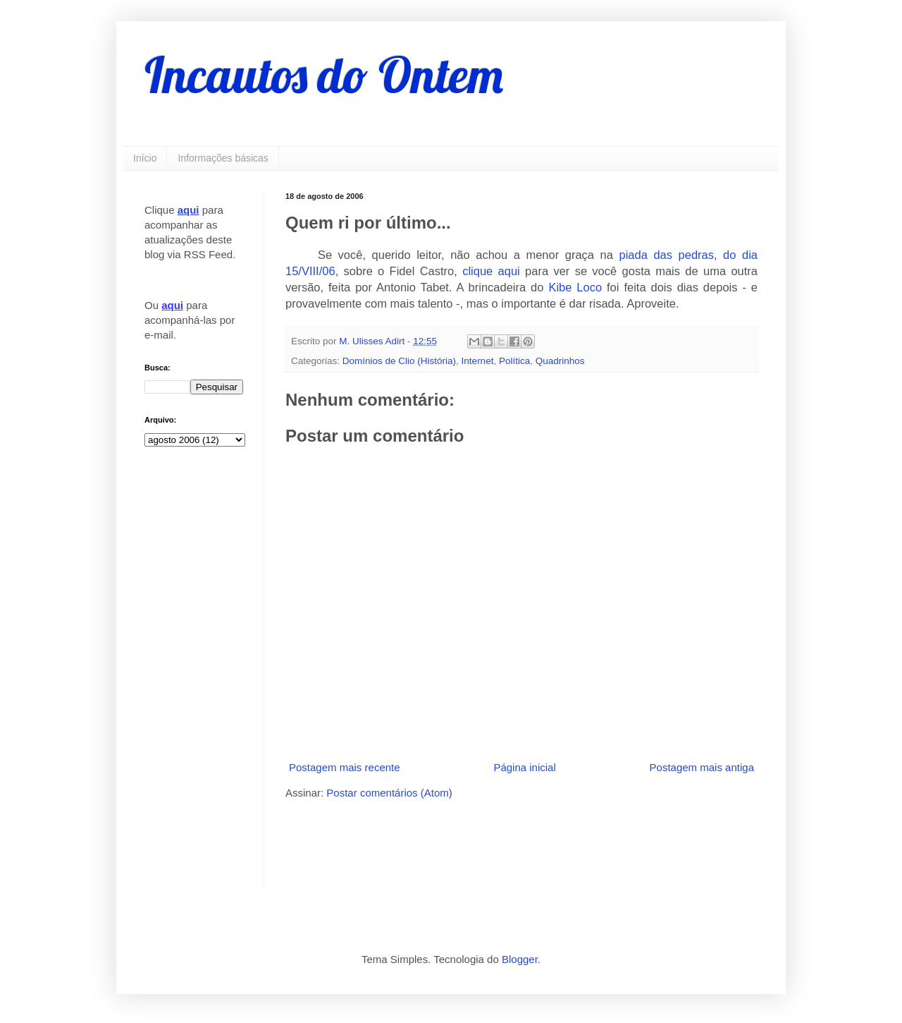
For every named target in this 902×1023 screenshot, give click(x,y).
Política (514, 361)
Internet (478, 361)
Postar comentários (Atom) (389, 793)
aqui (188, 210)
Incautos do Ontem (323, 75)
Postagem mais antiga (702, 767)
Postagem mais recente (344, 767)
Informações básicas (223, 158)
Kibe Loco (575, 287)
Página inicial (524, 767)
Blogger (520, 959)
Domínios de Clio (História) (399, 361)
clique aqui (491, 271)
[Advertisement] (450, 842)
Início (144, 158)
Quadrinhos (560, 361)
